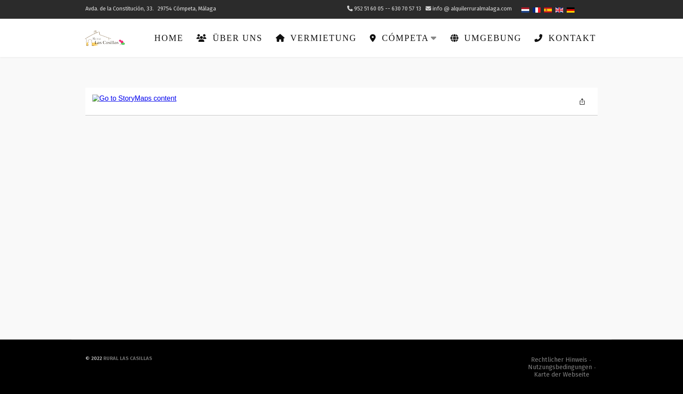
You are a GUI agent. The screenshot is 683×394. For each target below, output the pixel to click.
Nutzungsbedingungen (560, 366)
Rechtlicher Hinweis (559, 359)
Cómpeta (402, 37)
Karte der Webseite (561, 374)
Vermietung (315, 37)
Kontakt (564, 37)
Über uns (229, 37)
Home (168, 37)
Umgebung (485, 37)
